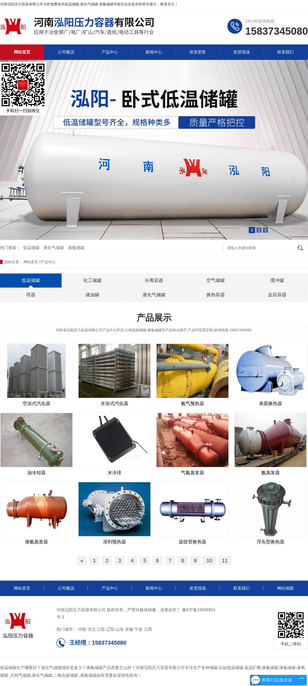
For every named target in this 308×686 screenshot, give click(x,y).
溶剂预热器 (114, 541)
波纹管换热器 (192, 541)
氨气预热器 (192, 403)
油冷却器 (36, 472)
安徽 (129, 629)
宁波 (138, 629)
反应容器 (277, 294)
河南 (82, 629)
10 (209, 560)
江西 (148, 629)
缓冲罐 (277, 280)
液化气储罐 (53, 247)
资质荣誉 (197, 52)
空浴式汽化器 (36, 403)
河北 (92, 629)
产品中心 (110, 52)
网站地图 (285, 588)
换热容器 (215, 294)
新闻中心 (154, 52)
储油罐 (92, 294)
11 (225, 560)
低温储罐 (72, 4)
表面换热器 (270, 403)
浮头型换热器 (270, 541)
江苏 (101, 629)
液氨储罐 (76, 247)
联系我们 (285, 52)
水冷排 (114, 472)
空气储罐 (215, 280)
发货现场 (241, 52)
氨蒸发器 (270, 472)
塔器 (30, 294)
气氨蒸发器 (192, 472)
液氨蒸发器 (36, 541)
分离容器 (154, 280)
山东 (120, 629)
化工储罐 (92, 280)
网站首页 (22, 52)
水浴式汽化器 (114, 403)
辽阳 (110, 629)
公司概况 (66, 52)
